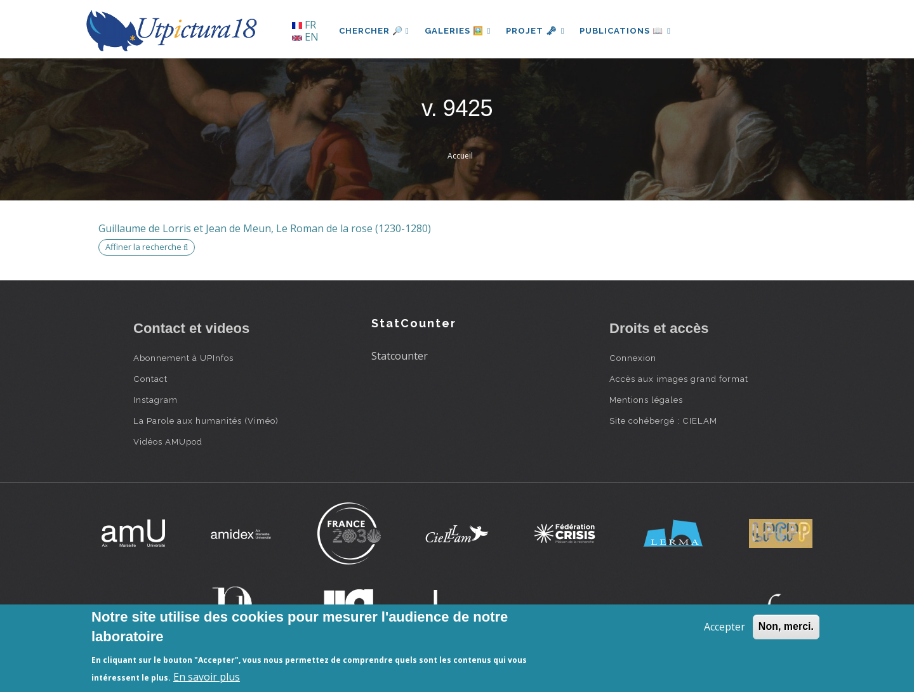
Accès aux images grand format (678, 379)
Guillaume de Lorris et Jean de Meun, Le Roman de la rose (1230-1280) (264, 228)
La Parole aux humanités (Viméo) (206, 420)
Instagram (155, 400)
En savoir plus (206, 677)
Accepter (724, 627)
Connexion (632, 358)
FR (304, 25)
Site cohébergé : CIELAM (663, 420)
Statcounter (399, 356)
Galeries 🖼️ (458, 31)
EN (305, 37)
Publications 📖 (626, 31)
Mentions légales (646, 400)
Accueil (460, 155)
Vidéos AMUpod (167, 441)
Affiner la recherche (146, 246)
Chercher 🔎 (374, 31)
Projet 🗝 (536, 31)
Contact (150, 379)
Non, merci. (786, 626)
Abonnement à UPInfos (183, 358)
